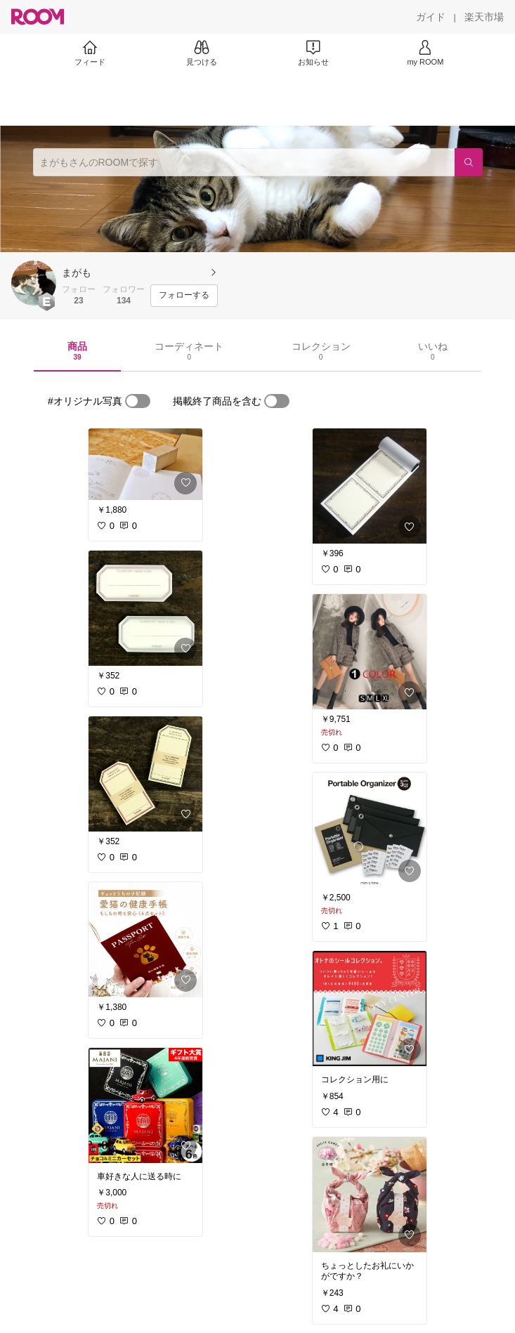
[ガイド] (430, 17)
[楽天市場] (484, 17)
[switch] (137, 401)
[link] (145, 464)
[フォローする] (184, 295)
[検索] (469, 162)
